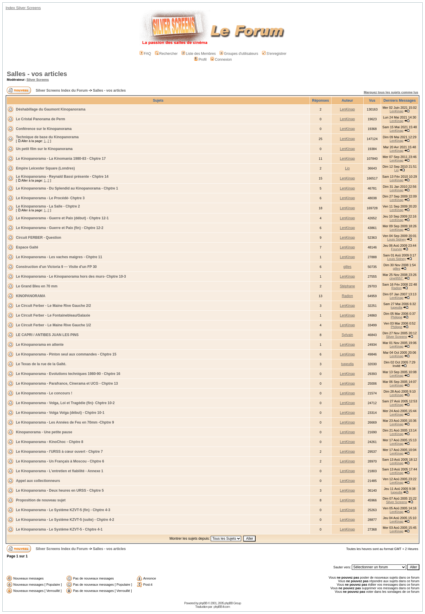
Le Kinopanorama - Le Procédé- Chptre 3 (50, 198)
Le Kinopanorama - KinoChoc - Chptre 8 (49, 442)
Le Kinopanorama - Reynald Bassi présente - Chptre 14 (62, 177)
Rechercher (166, 54)
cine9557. (397, 278)
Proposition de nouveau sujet (41, 500)
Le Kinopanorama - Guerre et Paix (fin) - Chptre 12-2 (59, 228)
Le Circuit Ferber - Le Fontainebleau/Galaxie (53, 315)
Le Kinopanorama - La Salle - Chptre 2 (48, 206)
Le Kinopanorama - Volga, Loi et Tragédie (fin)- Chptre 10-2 (65, 403)
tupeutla (396, 307)
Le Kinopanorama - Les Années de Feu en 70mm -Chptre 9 (65, 422)
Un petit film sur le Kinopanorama (44, 149)
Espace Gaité (27, 247)
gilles (347, 267)
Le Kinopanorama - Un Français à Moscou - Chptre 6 (60, 461)
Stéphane (347, 286)
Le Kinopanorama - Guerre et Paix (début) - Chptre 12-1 (62, 218)
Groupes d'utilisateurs (239, 54)
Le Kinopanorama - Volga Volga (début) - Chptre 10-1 (60, 413)
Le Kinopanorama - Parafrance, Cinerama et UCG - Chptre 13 (67, 383)
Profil (200, 59)
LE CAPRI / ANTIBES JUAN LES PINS (47, 335)
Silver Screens (38, 79)
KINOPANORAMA (30, 296)
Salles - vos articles (37, 74)
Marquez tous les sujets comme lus (391, 92)
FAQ (145, 54)
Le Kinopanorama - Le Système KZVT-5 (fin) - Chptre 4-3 (63, 510)
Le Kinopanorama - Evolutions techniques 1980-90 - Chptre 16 (68, 374)
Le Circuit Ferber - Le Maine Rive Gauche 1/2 (53, 325)
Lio (347, 168)
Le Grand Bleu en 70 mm (37, 286)
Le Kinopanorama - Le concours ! (44, 393)
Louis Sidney (396, 239)
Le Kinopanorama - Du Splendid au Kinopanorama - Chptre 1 (67, 188)
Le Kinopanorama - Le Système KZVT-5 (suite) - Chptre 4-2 (65, 520)
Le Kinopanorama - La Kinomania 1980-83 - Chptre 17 (61, 159)
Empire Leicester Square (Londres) (45, 168)
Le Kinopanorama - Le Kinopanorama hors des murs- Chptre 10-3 (71, 276)
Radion (396, 288)
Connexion (221, 59)
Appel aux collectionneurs (38, 481)
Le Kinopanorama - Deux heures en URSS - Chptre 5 (60, 490)
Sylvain (347, 335)
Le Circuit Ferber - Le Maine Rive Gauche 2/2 (53, 306)
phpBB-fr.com (222, 606)
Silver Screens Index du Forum (62, 90)
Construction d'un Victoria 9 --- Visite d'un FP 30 (56, 267)
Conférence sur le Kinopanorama (44, 129)
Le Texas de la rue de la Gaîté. (41, 364)
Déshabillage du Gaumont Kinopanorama (50, 109)
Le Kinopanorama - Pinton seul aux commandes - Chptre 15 (66, 354)
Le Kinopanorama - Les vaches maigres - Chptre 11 (59, 257)
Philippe (396, 317)
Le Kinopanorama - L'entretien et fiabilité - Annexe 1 (59, 471)
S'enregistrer (274, 54)
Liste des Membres (199, 54)
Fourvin (396, 249)
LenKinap (347, 109)
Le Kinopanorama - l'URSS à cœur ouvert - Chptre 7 (59, 452)
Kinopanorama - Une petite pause (44, 432)
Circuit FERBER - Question (38, 238)
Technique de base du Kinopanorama (47, 137)
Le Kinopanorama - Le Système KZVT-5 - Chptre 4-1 (59, 529)
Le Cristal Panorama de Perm (40, 119)
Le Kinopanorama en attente (39, 345)
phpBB (203, 603)
